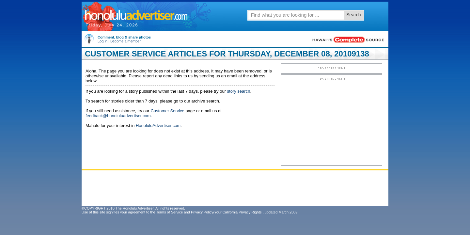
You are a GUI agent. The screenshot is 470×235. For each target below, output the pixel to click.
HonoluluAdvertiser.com (158, 125)
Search (353, 14)
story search (238, 91)
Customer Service (167, 110)
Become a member (125, 41)
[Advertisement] (332, 121)
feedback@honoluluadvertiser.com (118, 115)
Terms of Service (169, 212)
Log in (102, 41)
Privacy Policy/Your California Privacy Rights (226, 212)
